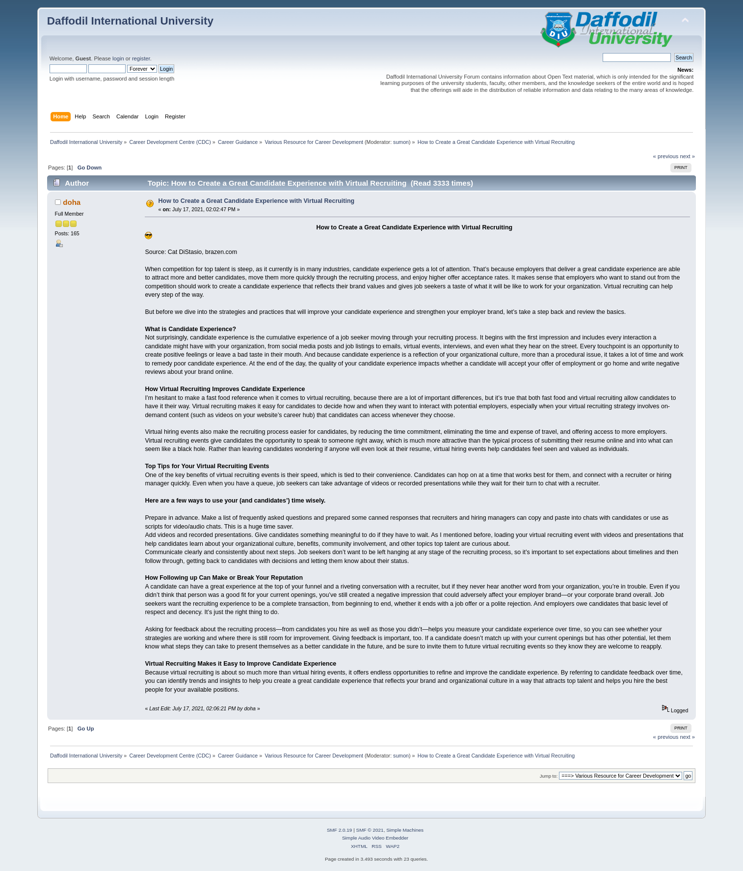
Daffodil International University (130, 21)
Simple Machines (405, 830)
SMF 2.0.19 (339, 830)
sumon (401, 142)
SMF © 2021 (370, 830)
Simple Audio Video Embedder (375, 838)
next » (687, 156)
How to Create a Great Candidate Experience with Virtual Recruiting (257, 200)
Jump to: (549, 776)
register (141, 58)
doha (71, 202)
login (118, 58)
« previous (666, 156)
